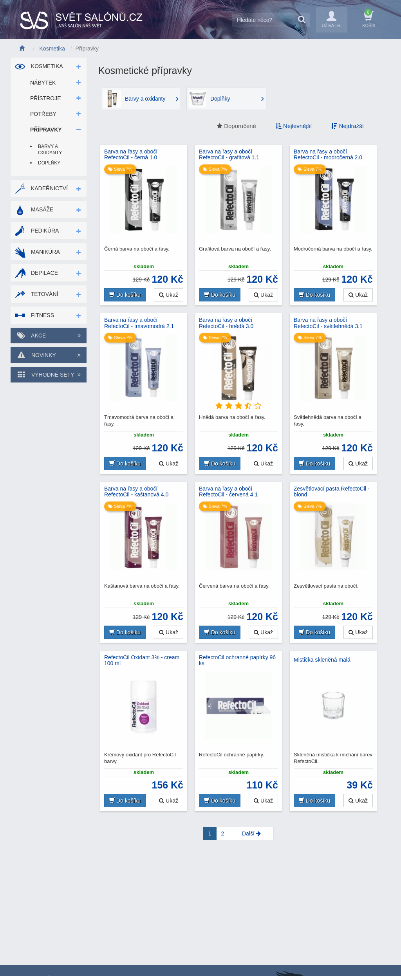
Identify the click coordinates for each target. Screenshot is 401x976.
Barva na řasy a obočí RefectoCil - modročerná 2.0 (328, 155)
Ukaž (168, 295)
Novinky (48, 355)
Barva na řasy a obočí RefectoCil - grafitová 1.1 (229, 155)
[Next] (251, 833)
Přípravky (46, 129)
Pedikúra (36, 230)
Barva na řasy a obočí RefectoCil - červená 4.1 (228, 492)
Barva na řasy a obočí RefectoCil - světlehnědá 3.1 (328, 323)
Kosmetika (38, 66)
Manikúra (37, 251)
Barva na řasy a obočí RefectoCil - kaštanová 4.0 (136, 492)
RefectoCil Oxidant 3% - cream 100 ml (141, 660)
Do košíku (125, 295)
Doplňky (49, 163)
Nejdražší (347, 126)
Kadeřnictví (41, 188)
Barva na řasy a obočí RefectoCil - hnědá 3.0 (226, 323)
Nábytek (43, 82)
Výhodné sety (48, 375)
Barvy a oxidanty (50, 149)
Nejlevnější (294, 126)
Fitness (34, 315)
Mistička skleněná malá (322, 660)
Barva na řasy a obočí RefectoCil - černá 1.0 (130, 155)
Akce (48, 335)
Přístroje (45, 98)
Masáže (33, 209)
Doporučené (236, 126)
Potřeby (43, 114)
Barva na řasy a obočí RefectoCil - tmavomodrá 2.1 (139, 323)
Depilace (36, 272)
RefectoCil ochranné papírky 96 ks (237, 660)
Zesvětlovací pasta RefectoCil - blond (332, 492)
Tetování (36, 294)
